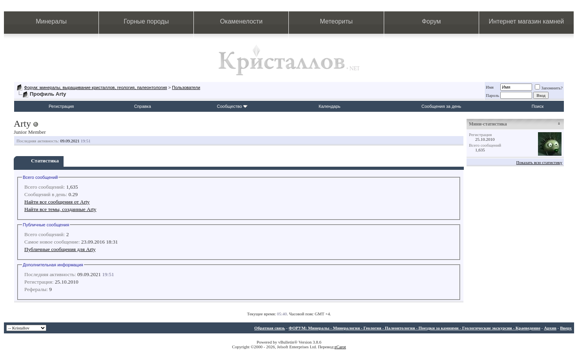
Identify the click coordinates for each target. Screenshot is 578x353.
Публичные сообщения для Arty (60, 249)
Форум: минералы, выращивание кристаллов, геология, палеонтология (95, 87)
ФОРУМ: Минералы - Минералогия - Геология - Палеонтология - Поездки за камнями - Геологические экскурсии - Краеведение (414, 328)
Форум (431, 21)
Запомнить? (549, 88)
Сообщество (232, 106)
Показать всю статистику (539, 162)
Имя (490, 87)
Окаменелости (241, 21)
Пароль (492, 95)
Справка (142, 106)
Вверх (566, 328)
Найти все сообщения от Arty (57, 202)
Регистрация (61, 106)
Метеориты (336, 21)
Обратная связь (269, 328)
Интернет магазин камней (526, 21)
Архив (550, 328)
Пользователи (186, 87)
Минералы (51, 21)
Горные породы (146, 21)
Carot (341, 346)
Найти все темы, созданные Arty (60, 209)
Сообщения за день (441, 106)
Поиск (537, 106)
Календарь (330, 106)
